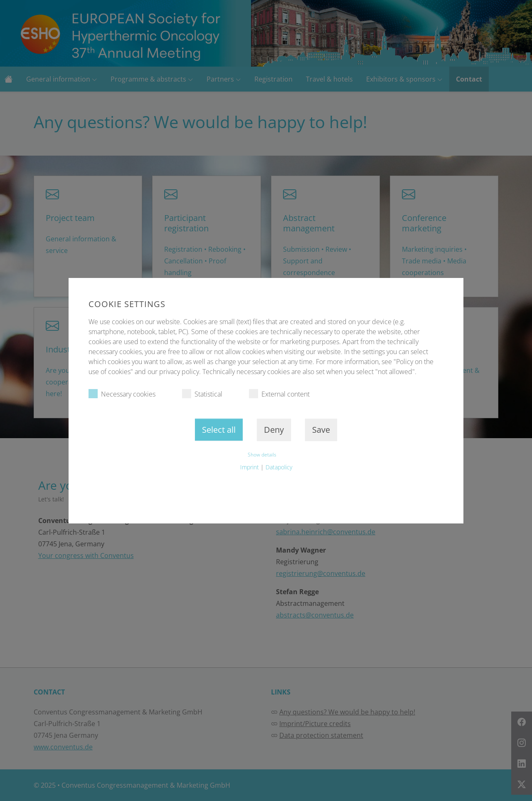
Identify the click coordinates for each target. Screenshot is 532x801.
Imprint (249, 467)
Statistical (202, 394)
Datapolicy (279, 467)
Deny (274, 429)
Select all (219, 429)
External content (279, 394)
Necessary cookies (122, 394)
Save (321, 429)
